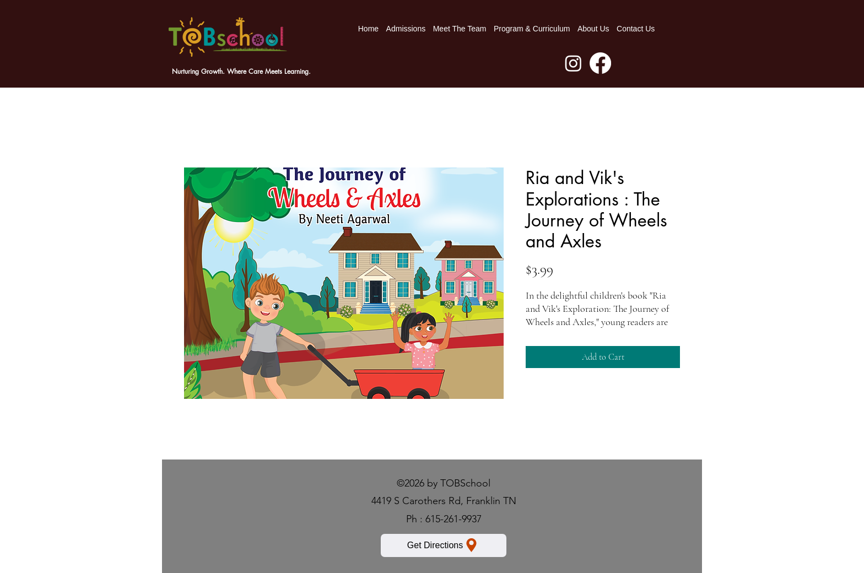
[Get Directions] (443, 545)
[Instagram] (573, 63)
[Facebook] (600, 63)
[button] (532, 28)
